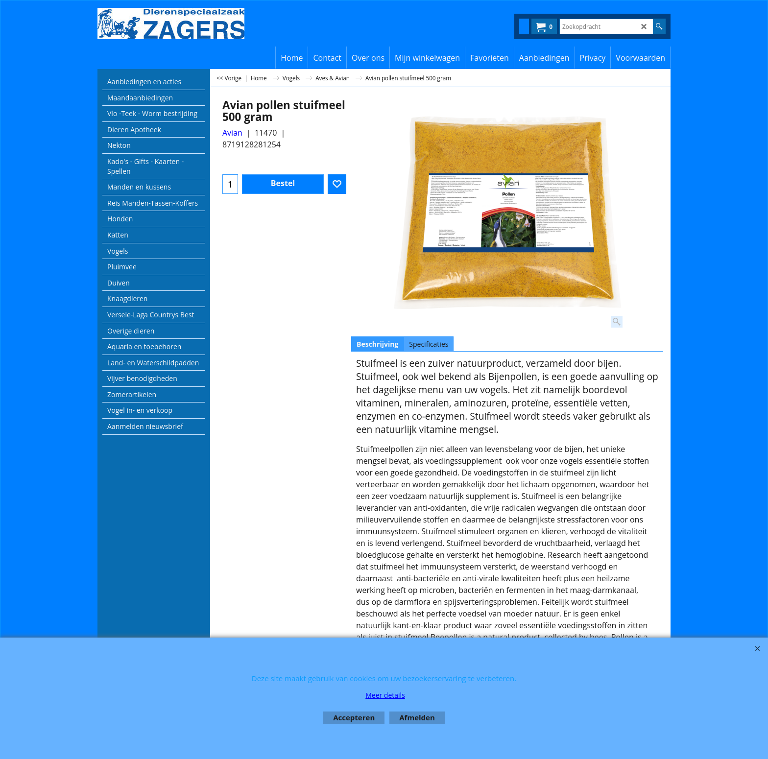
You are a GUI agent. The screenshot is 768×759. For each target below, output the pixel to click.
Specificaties (428, 344)
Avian (232, 132)
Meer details (385, 695)
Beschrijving (377, 344)
